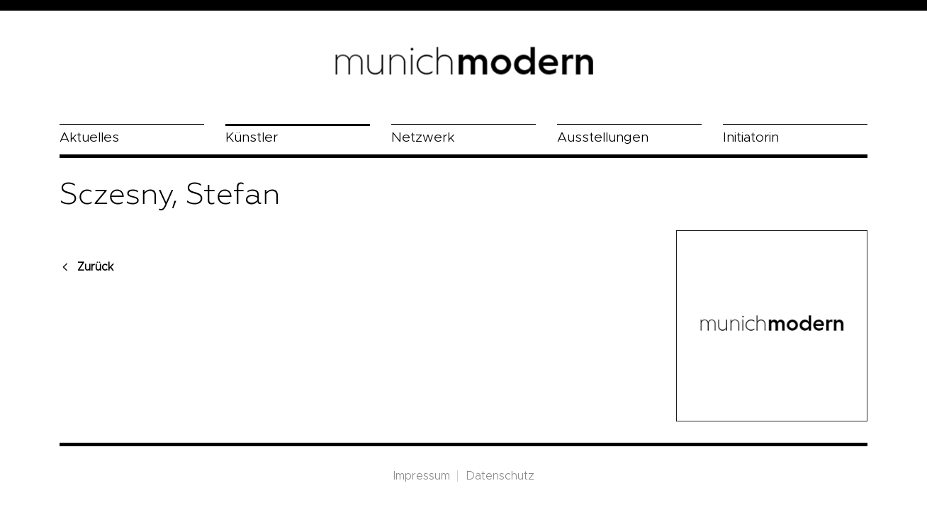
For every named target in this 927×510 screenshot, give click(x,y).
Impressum (421, 476)
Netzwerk (422, 137)
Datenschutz (500, 476)
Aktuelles (89, 137)
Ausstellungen (602, 137)
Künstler (251, 137)
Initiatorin (751, 137)
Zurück (95, 267)
